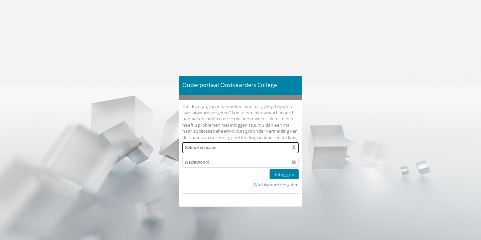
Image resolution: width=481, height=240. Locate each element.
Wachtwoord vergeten (276, 185)
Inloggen (284, 174)
